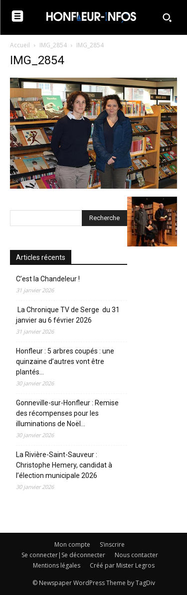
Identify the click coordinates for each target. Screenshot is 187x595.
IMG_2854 (53, 45)
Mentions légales (56, 565)
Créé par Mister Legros (122, 565)
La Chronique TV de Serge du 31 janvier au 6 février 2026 (68, 315)
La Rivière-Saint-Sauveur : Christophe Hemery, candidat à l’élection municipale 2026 (64, 465)
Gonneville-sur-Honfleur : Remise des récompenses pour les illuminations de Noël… (67, 413)
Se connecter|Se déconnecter (63, 555)
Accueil (20, 45)
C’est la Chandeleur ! (48, 279)
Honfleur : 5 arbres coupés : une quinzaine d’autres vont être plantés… (65, 361)
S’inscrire (112, 544)
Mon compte (72, 544)
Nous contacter (136, 555)
